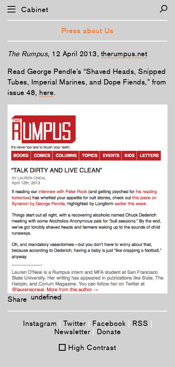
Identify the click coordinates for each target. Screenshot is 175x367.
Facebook (109, 323)
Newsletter (72, 331)
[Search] (163, 9)
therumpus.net (124, 53)
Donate (109, 331)
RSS (140, 323)
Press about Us (87, 30)
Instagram (40, 323)
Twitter (74, 323)
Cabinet (34, 9)
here (46, 92)
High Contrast (92, 347)
